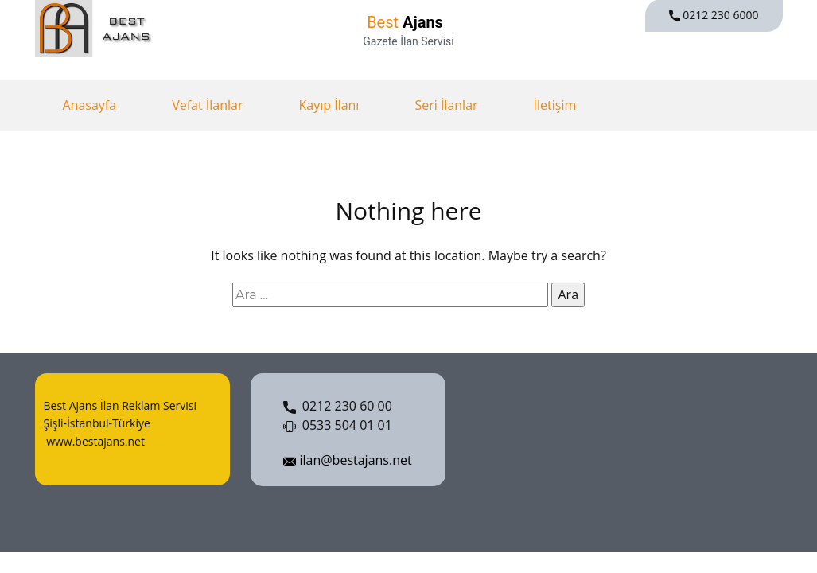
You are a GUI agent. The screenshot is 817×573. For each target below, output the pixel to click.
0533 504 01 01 (337, 425)
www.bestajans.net (94, 441)
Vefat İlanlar (207, 105)
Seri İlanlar (445, 105)
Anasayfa (90, 105)
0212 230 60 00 (337, 406)
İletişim (555, 105)
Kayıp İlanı (328, 105)
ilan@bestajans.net (347, 460)
